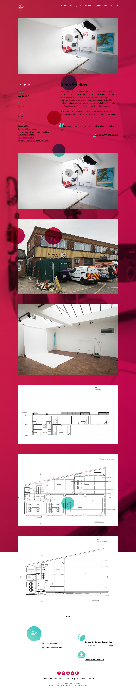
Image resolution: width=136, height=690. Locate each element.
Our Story (73, 6)
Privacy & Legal (54, 685)
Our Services (85, 6)
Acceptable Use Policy (68, 685)
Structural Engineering (28, 129)
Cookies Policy (82, 685)
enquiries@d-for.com (54, 647)
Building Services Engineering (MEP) (33, 140)
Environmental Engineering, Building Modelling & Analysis (33, 133)
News (106, 6)
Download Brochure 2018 (94, 659)
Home (63, 6)
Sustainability (23, 126)
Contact (114, 6)
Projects (97, 6)
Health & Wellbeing (26, 137)
